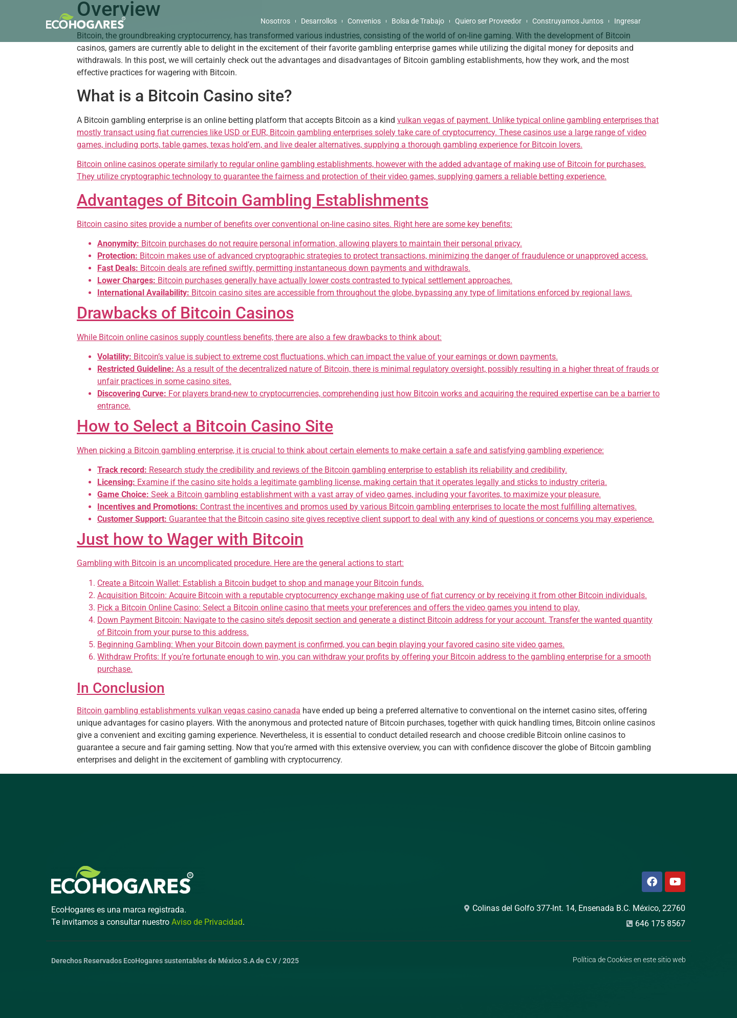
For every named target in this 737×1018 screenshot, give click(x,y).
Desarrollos (319, 21)
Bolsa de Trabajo (418, 21)
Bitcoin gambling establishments (137, 710)
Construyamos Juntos (567, 21)
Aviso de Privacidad (207, 922)
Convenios (364, 21)
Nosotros (275, 21)
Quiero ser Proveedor (488, 21)
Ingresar (627, 21)
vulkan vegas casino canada (249, 710)
